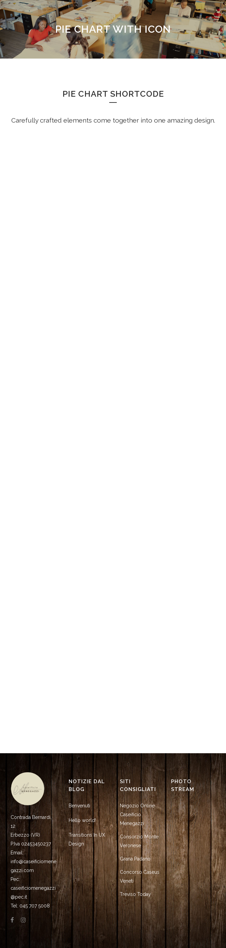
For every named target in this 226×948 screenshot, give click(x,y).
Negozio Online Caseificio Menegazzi (137, 814)
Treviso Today (135, 894)
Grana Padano (135, 859)
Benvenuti (79, 805)
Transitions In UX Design (87, 839)
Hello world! (82, 820)
